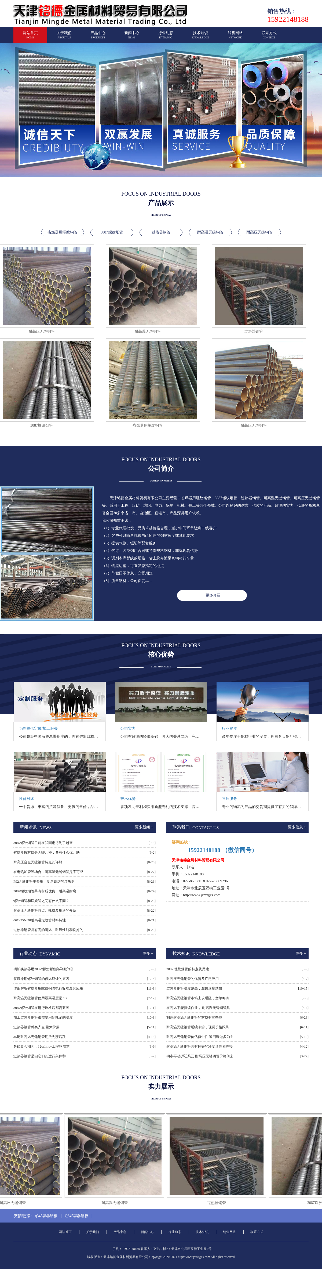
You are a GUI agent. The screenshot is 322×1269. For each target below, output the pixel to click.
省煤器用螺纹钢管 (62, 232)
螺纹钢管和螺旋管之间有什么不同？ (41, 901)
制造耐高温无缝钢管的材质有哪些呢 (194, 1017)
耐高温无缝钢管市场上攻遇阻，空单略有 (197, 998)
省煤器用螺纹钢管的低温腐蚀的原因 (41, 979)
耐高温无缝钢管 (210, 232)
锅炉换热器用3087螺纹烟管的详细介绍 (43, 969)
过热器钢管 (161, 232)
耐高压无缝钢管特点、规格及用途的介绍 (44, 910)
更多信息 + (297, 827)
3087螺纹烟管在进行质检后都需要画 (41, 1008)
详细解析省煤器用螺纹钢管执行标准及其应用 (48, 988)
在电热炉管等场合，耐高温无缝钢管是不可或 (48, 872)
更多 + (147, 953)
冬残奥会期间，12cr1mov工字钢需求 (41, 1046)
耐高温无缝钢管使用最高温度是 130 (40, 998)
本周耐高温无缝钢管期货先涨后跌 (39, 1037)
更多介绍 (213, 595)
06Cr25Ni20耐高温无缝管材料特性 (39, 920)
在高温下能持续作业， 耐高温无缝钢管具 (198, 1008)
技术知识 (200, 37)
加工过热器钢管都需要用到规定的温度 (43, 1017)
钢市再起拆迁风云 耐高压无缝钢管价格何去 (199, 1056)
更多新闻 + (144, 827)
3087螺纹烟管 (112, 232)
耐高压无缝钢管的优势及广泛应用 (192, 979)
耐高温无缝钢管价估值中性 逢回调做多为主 (199, 1037)
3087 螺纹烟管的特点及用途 (187, 969)
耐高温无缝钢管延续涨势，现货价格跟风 (197, 1027)
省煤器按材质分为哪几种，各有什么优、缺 (46, 852)
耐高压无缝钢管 (259, 232)
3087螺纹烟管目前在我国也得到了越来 (43, 843)
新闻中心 (131, 37)
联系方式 (269, 37)
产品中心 (97, 37)
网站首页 (30, 37)
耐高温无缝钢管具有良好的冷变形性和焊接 (199, 1046)
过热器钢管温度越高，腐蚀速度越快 (194, 988)
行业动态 (165, 37)
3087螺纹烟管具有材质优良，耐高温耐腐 (44, 891)
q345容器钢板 (46, 1216)
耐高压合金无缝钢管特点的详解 (37, 862)
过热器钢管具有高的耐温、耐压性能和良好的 (48, 930)
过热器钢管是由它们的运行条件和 (39, 1056)
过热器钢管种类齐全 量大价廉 (36, 1027)
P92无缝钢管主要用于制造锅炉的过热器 (44, 881)
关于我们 (64, 37)
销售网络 (235, 37)
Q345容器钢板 (76, 1216)
